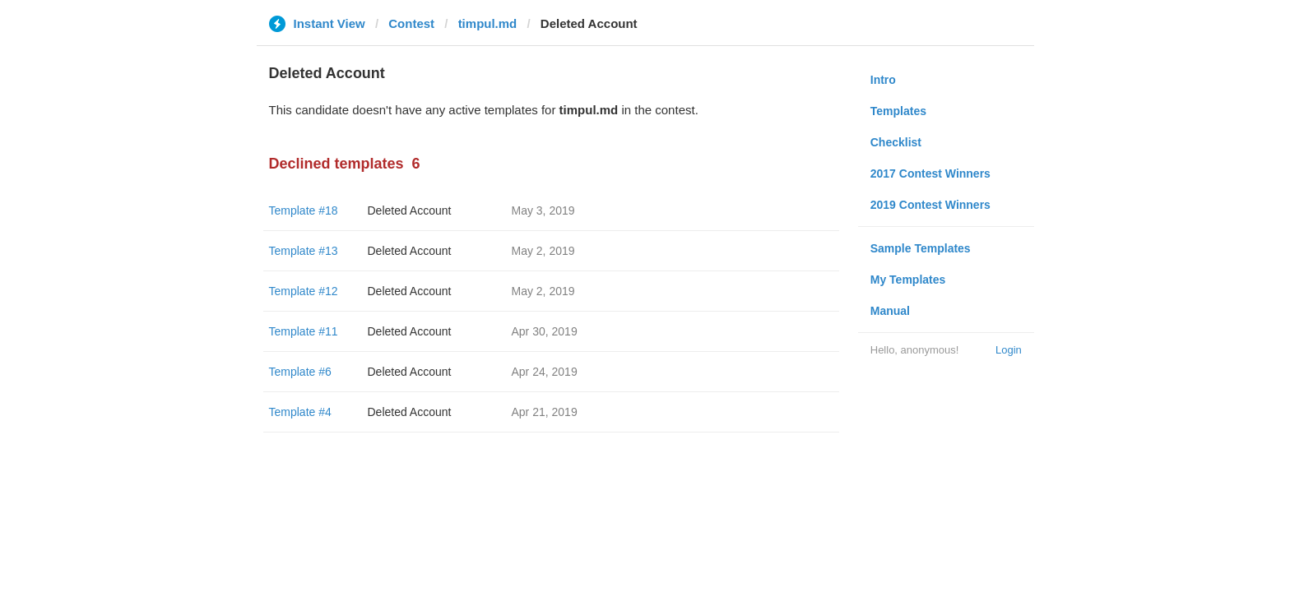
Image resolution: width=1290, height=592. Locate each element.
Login (1008, 350)
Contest (411, 23)
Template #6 (300, 371)
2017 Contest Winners (930, 173)
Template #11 (303, 331)
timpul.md (487, 23)
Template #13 (303, 250)
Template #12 (303, 291)
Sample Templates (920, 248)
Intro (883, 79)
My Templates (908, 279)
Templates (898, 111)
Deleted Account (410, 210)
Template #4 (300, 412)
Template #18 (303, 210)
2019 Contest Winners (930, 204)
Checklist (895, 142)
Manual (890, 310)
